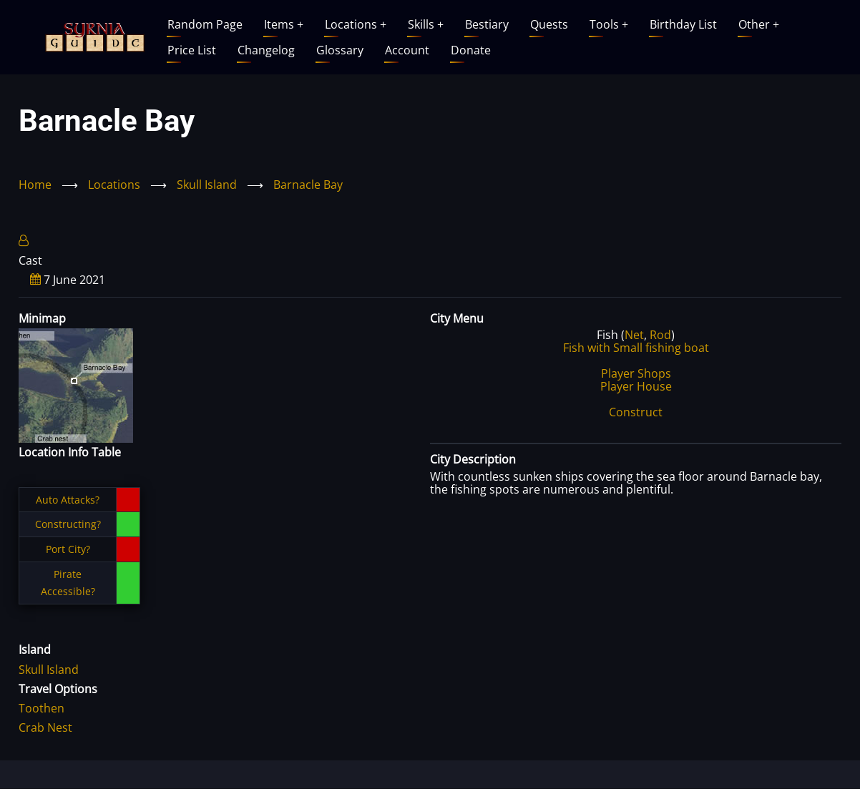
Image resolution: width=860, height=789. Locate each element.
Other (758, 24)
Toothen (41, 708)
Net (634, 335)
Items (283, 24)
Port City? (68, 549)
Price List (191, 50)
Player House (636, 386)
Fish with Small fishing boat (636, 348)
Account (407, 50)
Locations (355, 24)
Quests (549, 24)
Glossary (339, 50)
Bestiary (487, 24)
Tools (609, 24)
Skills (426, 24)
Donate (471, 50)
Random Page (205, 24)
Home (35, 184)
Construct (636, 412)
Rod (660, 335)
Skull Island (207, 184)
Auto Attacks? (67, 499)
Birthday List (683, 24)
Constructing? (68, 524)
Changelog (266, 50)
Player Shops (636, 373)
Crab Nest (45, 727)
